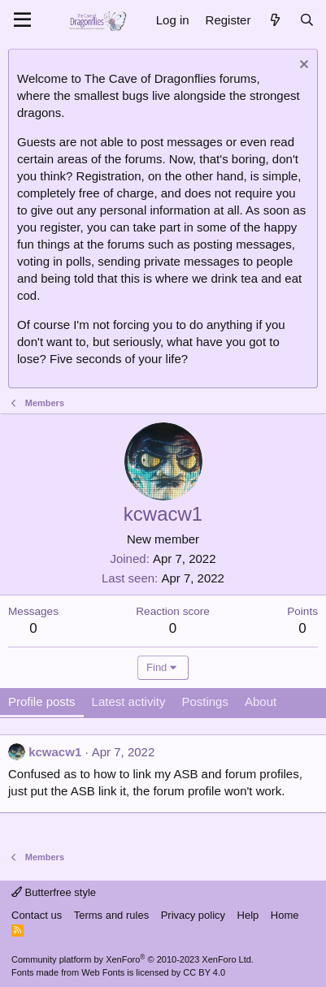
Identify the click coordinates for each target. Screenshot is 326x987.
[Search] (307, 20)
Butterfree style (53, 892)
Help (248, 915)
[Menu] (22, 20)
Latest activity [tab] (129, 701)
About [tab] (260, 701)
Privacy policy (193, 915)
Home (285, 915)
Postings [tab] (204, 701)
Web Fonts (102, 972)
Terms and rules (111, 915)
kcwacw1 (54, 752)
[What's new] (274, 20)
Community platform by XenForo (132, 959)
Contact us (36, 915)
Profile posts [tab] (42, 701)
